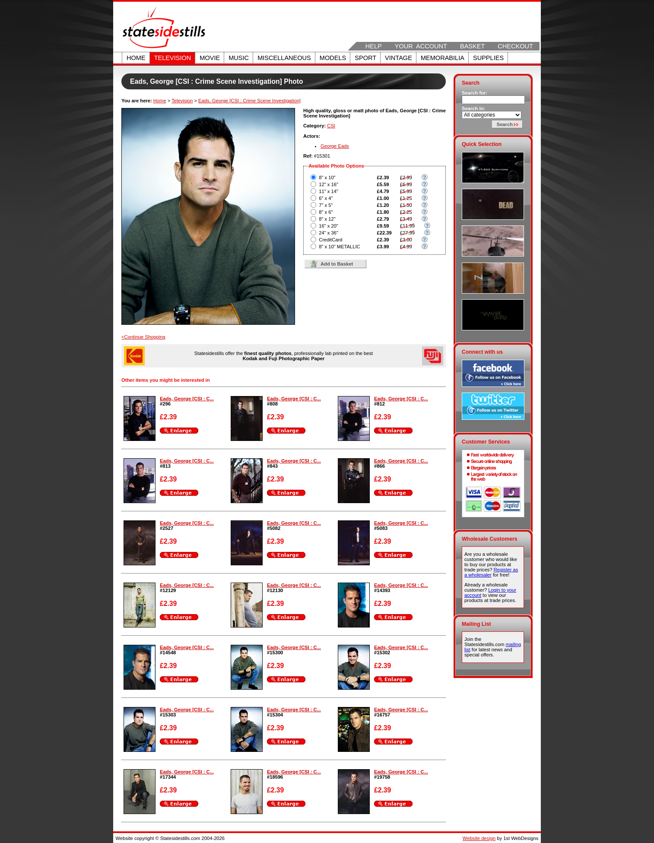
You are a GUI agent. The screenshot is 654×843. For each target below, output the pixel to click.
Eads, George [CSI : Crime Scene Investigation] (249, 100)
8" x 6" (326, 212)
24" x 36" (328, 232)
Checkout (515, 46)
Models (333, 57)
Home (136, 57)
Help (373, 46)
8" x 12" (327, 219)
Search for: (474, 92)
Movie (210, 57)
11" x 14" (328, 191)
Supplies (488, 57)
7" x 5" (326, 205)
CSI (331, 125)
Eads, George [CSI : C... (187, 398)
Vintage (398, 57)
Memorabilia (442, 57)
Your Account (421, 46)
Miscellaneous (284, 57)
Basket (472, 46)
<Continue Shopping (143, 336)
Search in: (473, 108)
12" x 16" (328, 184)
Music (239, 57)
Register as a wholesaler (491, 572)
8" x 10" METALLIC (339, 246)
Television (172, 57)
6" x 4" (326, 198)
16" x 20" (328, 225)
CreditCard (330, 239)
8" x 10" (327, 177)
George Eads (335, 146)
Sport (365, 57)
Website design (479, 838)
